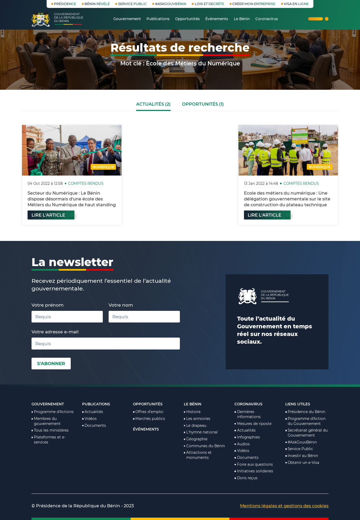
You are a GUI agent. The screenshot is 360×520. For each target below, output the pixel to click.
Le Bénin (192, 404)
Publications (96, 404)
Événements (146, 429)
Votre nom (121, 305)
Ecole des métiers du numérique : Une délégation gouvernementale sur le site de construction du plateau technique (287, 198)
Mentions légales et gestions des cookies (284, 505)
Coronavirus (248, 404)
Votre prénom (48, 305)
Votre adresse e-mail (55, 331)
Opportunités (148, 404)
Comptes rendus (85, 183)
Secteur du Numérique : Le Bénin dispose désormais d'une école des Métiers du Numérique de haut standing (72, 198)
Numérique (103, 167)
